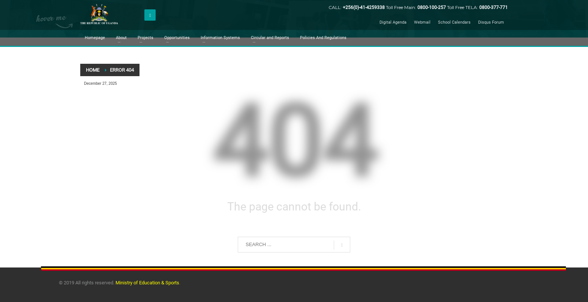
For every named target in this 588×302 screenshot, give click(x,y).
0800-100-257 (432, 7)
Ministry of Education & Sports (147, 282)
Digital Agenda (393, 22)
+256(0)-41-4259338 (364, 7)
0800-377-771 (493, 7)
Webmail (422, 22)
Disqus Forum (491, 22)
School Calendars (454, 22)
